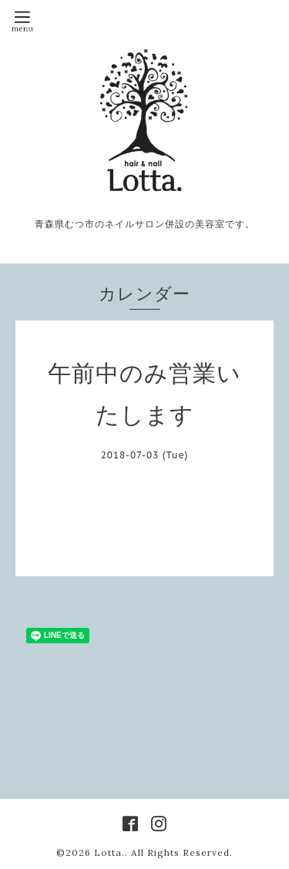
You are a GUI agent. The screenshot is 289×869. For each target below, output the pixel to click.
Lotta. (109, 852)
